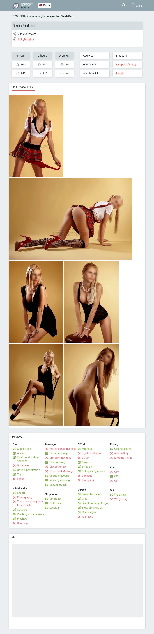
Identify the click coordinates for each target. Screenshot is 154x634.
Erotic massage (58, 453)
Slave (85, 462)
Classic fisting (122, 448)
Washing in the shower (30, 514)
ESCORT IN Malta (21, 16)
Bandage (87, 475)
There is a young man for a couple (30, 503)
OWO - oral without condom (28, 459)
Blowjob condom (92, 494)
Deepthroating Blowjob (95, 503)
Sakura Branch (58, 484)
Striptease (55, 498)
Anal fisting (121, 453)
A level (21, 453)
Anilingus (87, 516)
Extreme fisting (123, 457)
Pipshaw (22, 518)
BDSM (85, 457)
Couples (22, 509)
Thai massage (57, 462)
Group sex (23, 465)
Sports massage (59, 475)
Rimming (22, 523)
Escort (21, 493)
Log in (137, 5)
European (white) (126, 64)
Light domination (92, 453)
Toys (20, 474)
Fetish (20, 479)
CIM (116, 471)
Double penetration (28, 470)
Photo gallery (23, 87)
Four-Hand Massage (61, 471)
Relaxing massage (60, 480)
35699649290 (27, 33)
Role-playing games (93, 471)
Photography (24, 497)
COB (116, 476)
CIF (116, 480)
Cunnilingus (89, 512)
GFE (84, 498)
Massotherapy (57, 466)
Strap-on (87, 466)
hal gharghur (38, 16)
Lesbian (54, 507)
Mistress (87, 448)
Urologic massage (60, 457)
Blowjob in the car (93, 507)
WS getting (120, 499)
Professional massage (62, 448)
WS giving (120, 494)
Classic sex (24, 448)
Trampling (88, 480)
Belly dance (56, 503)
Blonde (120, 73)
